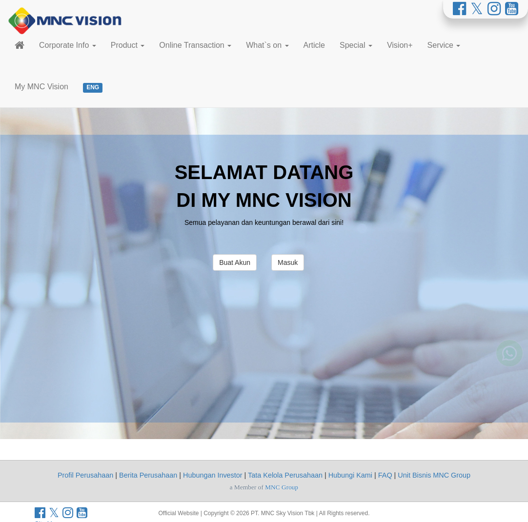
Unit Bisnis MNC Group (434, 475)
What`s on (267, 45)
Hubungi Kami (350, 475)
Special (356, 45)
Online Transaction (195, 45)
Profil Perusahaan (85, 475)
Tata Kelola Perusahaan (285, 475)
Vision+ (400, 45)
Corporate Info (67, 45)
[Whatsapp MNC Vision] (509, 367)
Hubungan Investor (213, 475)
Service (444, 45)
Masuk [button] (288, 262)
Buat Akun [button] (234, 262)
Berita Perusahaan (148, 475)
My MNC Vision (41, 86)
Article (314, 45)
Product (128, 45)
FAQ (385, 475)
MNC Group (281, 487)
